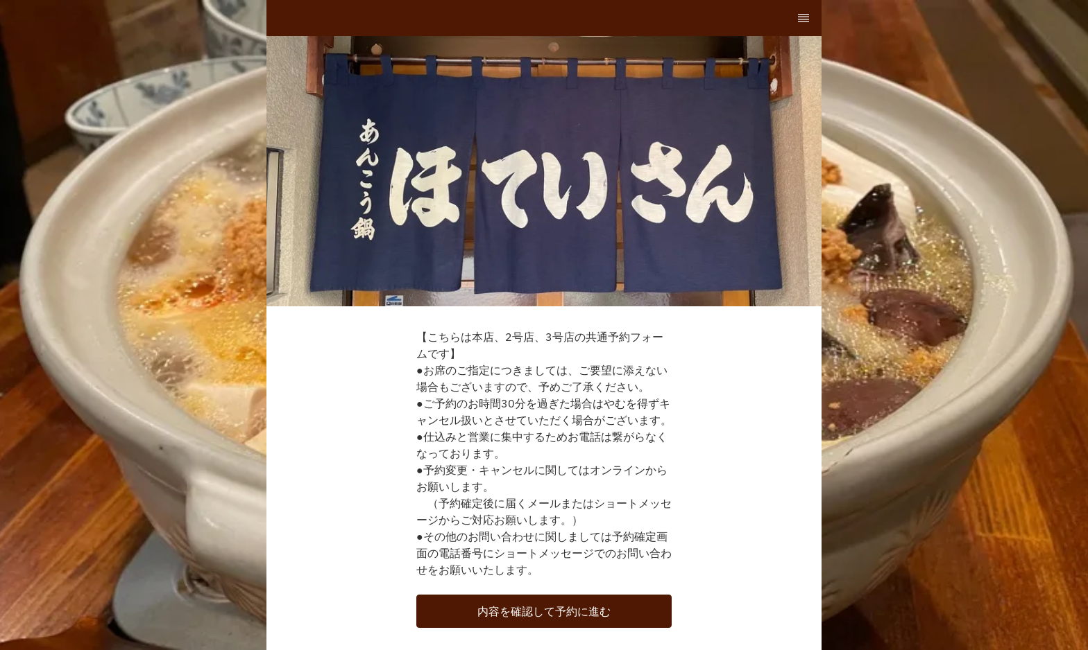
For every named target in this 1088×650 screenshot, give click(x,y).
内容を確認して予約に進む (544, 611)
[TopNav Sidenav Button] (803, 18)
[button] (544, 611)
